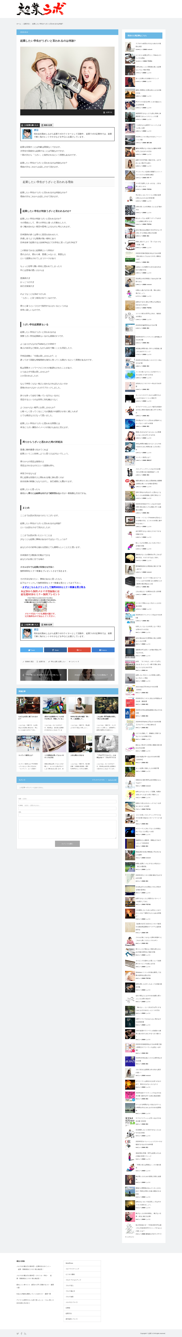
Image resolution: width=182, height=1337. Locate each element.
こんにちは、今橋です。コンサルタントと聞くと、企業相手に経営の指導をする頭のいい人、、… (106, 728)
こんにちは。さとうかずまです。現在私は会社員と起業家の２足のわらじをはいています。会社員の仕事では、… (106, 767)
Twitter (18, 1334)
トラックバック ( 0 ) (98, 780)
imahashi (149, 49)
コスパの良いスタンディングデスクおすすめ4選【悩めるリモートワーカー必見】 (149, 818)
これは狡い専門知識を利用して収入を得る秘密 (106, 718)
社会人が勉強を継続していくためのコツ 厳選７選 (34, 1294)
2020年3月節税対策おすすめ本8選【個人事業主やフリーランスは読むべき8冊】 (149, 1047)
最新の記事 (48, 125)
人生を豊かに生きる (77, 755)
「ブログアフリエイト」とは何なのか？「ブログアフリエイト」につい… (106, 756)
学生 (52, 661)
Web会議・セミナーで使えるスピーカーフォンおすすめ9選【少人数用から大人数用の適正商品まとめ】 (149, 581)
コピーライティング (72, 1269)
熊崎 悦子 (149, 460)
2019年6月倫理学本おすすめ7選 (146, 325)
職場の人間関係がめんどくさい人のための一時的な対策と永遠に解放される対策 (148, 1191)
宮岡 (147, 932)
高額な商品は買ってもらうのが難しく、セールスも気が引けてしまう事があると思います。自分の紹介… (54, 767)
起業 (56, 661)
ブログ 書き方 (70, 1291)
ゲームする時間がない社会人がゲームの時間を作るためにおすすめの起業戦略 (148, 1107)
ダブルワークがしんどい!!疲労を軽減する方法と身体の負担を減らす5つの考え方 (149, 410)
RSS (25, 1334)
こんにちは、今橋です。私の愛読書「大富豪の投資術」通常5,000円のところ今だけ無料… (80, 766)
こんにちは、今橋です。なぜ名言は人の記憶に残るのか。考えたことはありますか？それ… (27, 727)
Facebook (21, 1333)
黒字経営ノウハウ (72, 1319)
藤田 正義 (149, 142)
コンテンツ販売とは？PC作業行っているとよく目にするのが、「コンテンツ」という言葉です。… (28, 767)
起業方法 (27, 24)
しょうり (149, 72)
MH (147, 670)
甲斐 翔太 (149, 61)
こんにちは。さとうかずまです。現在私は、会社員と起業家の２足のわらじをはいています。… (54, 728)
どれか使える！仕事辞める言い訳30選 (148, 591)
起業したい (62, 661)
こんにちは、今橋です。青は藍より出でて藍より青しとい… (80, 726)
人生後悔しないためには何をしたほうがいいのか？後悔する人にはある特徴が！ (148, 913)
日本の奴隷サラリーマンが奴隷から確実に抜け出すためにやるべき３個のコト (148, 1033)
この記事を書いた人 (31, 125)
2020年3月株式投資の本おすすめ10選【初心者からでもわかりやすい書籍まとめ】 (148, 256)
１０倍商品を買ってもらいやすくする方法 (54, 756)
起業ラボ (151, 1333)
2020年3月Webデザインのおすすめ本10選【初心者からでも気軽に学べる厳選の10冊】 (148, 507)
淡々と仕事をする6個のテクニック (147, 78)
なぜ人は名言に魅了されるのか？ (28, 718)
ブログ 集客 (69, 1297)
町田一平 (149, 177)
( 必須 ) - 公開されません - (29, 805)
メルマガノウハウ (72, 1302)
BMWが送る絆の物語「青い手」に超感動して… (80, 718)
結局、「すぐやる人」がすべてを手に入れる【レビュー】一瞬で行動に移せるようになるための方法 (148, 664)
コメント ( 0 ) (112, 780)
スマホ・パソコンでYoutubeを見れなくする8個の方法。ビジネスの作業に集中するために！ (149, 520)
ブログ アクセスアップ (73, 1280)
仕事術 (68, 1308)
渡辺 (36, 130)
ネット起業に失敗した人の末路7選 (147, 768)
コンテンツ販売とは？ (25, 755)
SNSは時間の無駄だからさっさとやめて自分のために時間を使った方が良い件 (148, 447)
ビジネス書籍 (70, 1274)
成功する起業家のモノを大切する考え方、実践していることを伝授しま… (54, 718)
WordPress (69, 1263)
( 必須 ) (22, 798)
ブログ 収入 (69, 1285)
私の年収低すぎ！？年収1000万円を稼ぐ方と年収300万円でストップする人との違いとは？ (149, 1228)
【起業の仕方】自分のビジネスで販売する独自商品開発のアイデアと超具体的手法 (148, 927)
